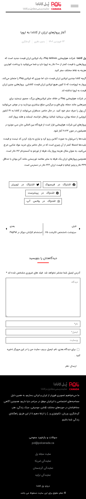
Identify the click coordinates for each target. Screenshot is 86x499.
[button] (43, 443)
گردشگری (26, 41)
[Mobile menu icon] (74, 6)
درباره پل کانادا (43, 486)
